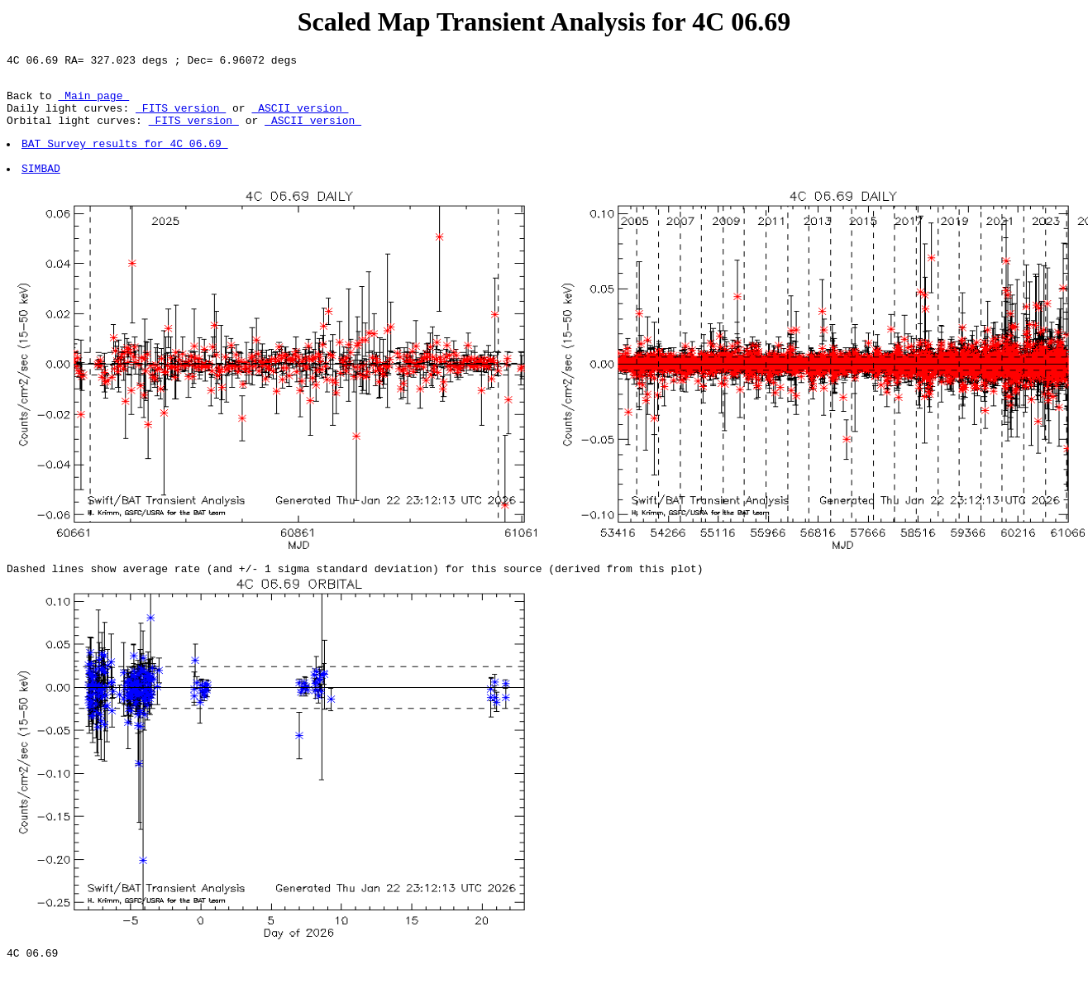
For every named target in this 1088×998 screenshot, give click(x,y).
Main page (93, 102)
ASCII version (299, 117)
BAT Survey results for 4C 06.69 (125, 157)
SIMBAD (41, 187)
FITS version (181, 117)
